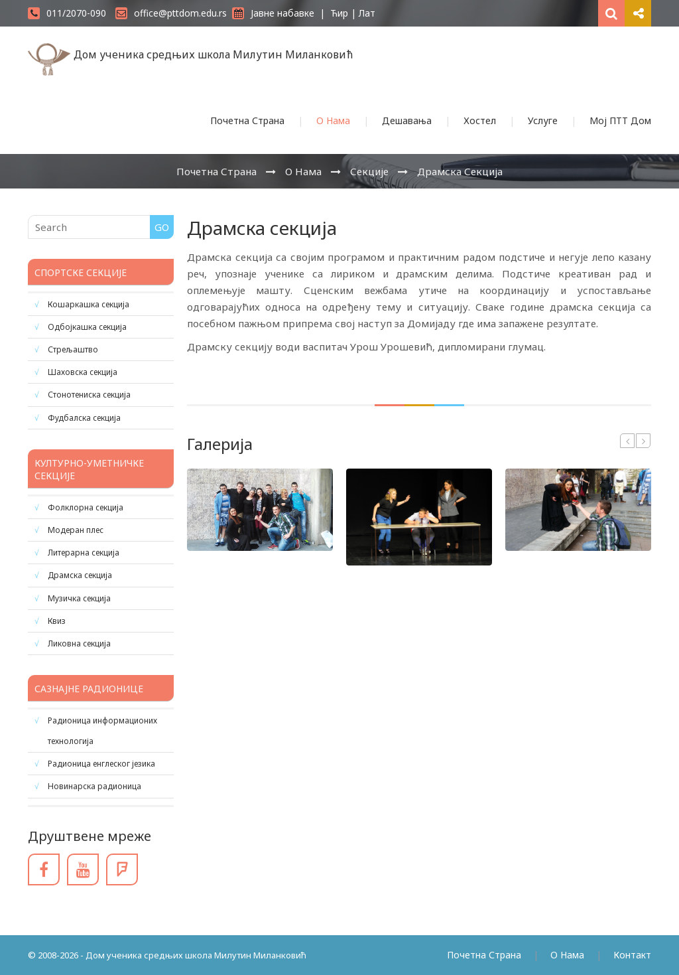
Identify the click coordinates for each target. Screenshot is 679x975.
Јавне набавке (273, 13)
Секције (369, 171)
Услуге (543, 120)
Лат (367, 13)
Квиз (57, 621)
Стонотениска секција (89, 394)
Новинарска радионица (94, 786)
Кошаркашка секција (88, 304)
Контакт (632, 954)
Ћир (339, 13)
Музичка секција (79, 598)
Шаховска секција (82, 372)
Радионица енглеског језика (101, 763)
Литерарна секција (83, 552)
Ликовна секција (79, 643)
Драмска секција (460, 171)
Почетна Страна (247, 120)
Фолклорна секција (85, 507)
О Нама (333, 120)
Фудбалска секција (84, 417)
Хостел (479, 120)
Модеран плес (75, 530)
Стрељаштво (73, 349)
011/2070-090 (67, 13)
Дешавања (407, 120)
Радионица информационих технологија (102, 731)
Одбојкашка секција (87, 327)
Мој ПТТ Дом (620, 120)
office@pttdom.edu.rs (171, 13)
